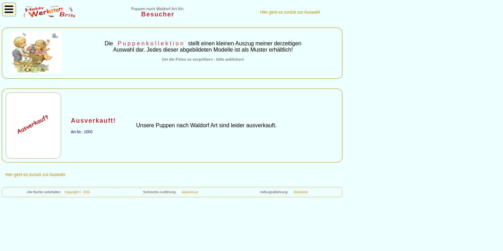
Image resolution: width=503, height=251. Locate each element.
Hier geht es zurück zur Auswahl (290, 12)
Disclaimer (300, 192)
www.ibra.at (189, 192)
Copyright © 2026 (77, 192)
